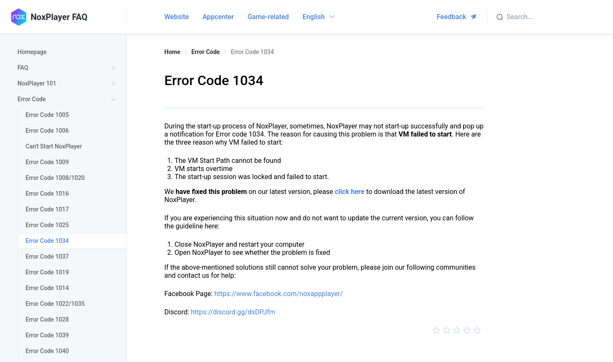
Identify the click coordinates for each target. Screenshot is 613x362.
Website (176, 17)
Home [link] (172, 51)
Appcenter (218, 17)
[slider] (324, 330)
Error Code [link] (205, 51)
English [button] (319, 17)
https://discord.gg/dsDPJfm (233, 312)
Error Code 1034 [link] (252, 51)
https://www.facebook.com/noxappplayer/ (278, 294)
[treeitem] (68, 52)
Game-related (268, 17)
